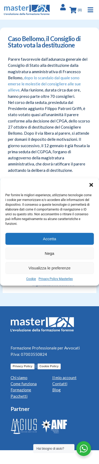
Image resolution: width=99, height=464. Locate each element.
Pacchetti (19, 396)
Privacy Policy (22, 366)
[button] (91, 184)
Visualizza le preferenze (49, 268)
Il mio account (64, 377)
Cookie (31, 279)
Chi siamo (19, 377)
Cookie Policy (49, 366)
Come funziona (24, 383)
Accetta (49, 239)
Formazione (21, 389)
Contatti (59, 383)
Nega (49, 253)
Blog (56, 389)
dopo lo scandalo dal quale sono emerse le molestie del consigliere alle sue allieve (44, 84)
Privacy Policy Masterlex (56, 279)
